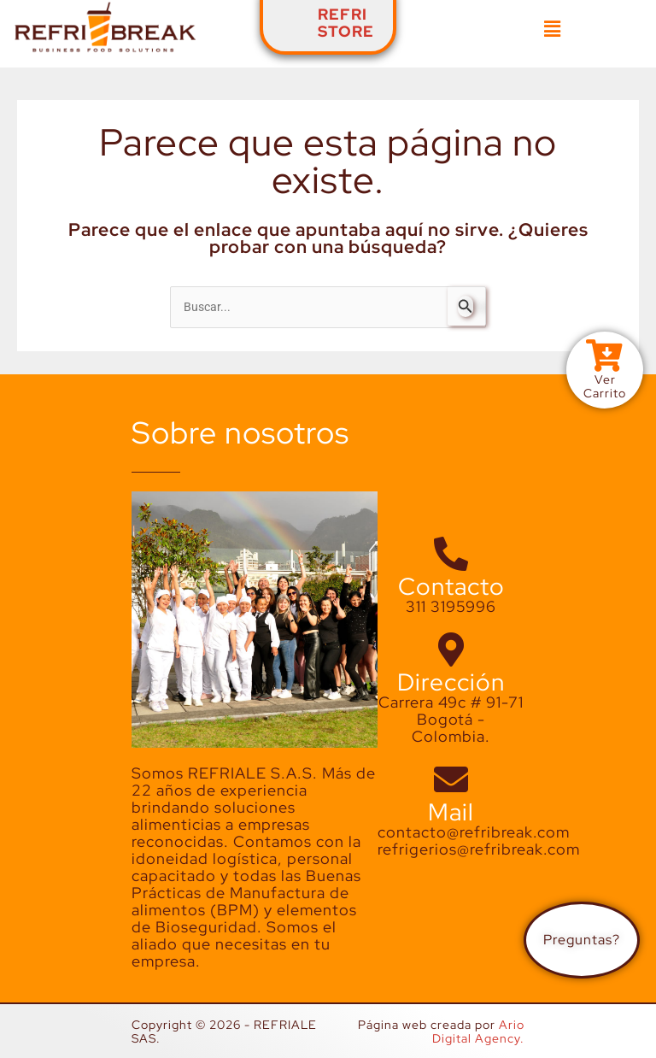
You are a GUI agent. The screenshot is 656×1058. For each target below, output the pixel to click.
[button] (552, 29)
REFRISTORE (346, 22)
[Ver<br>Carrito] (605, 356)
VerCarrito (604, 386)
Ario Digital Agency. (478, 1031)
